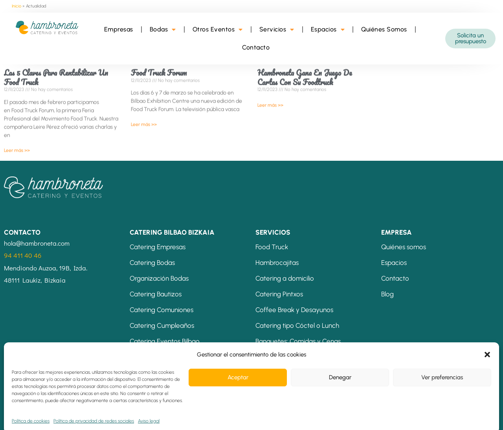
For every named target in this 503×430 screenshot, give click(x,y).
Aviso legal (24, 417)
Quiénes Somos (384, 29)
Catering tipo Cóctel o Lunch (297, 325)
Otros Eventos (218, 29)
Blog (387, 294)
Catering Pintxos (279, 294)
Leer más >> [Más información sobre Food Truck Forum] (144, 117)
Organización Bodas (159, 278)
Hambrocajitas (277, 262)
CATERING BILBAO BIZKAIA (172, 232)
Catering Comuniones (161, 310)
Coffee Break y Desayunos (294, 310)
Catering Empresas (157, 247)
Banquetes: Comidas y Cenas (298, 341)
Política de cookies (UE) (272, 417)
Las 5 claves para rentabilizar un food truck (56, 70)
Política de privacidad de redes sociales (183, 417)
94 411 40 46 (22, 255)
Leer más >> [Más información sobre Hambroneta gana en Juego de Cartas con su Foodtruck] (270, 98)
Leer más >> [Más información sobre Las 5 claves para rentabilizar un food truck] (17, 143)
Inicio (16, 6)
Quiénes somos (403, 247)
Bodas (163, 29)
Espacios (328, 29)
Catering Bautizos (156, 294)
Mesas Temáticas (281, 357)
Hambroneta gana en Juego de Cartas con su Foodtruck (304, 70)
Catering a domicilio (284, 278)
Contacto (256, 47)
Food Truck (271, 247)
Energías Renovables (339, 417)
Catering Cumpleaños (162, 325)
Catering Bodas (152, 262)
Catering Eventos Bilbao (165, 341)
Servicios (276, 29)
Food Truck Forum (159, 66)
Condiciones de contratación (86, 417)
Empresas (118, 29)
